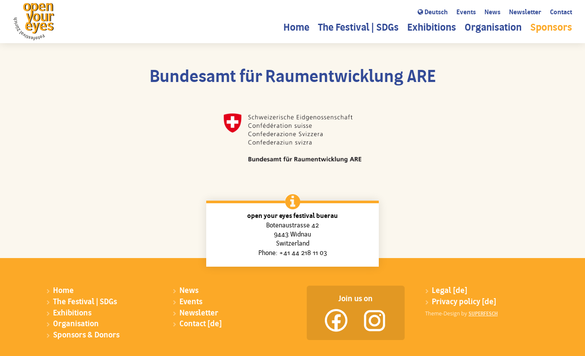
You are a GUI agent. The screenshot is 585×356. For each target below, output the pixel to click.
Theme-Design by (461, 313)
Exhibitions (431, 28)
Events (466, 12)
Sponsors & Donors (86, 335)
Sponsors (551, 28)
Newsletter (525, 12)
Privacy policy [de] (464, 302)
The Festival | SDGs (358, 28)
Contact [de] (200, 324)
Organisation (493, 28)
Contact (561, 12)
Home (296, 28)
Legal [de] (449, 291)
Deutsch (433, 12)
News (492, 12)
